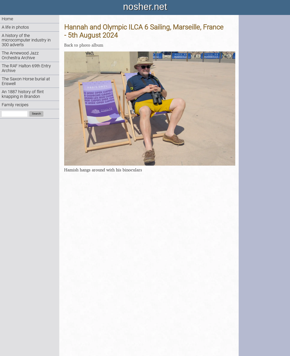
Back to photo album (83, 45)
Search (36, 113)
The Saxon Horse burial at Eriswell (26, 81)
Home (7, 18)
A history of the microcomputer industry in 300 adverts (26, 40)
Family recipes (15, 104)
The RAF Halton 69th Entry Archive (26, 68)
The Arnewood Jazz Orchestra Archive (20, 55)
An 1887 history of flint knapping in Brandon (23, 94)
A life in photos (15, 27)
